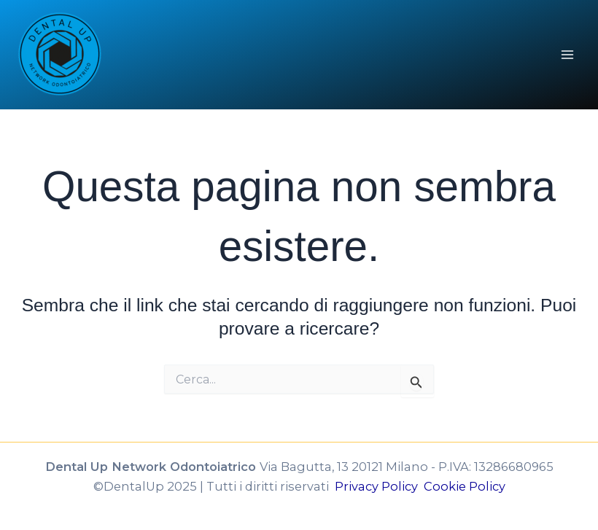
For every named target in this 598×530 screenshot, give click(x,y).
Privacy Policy (379, 486)
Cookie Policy (464, 486)
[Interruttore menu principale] (567, 55)
